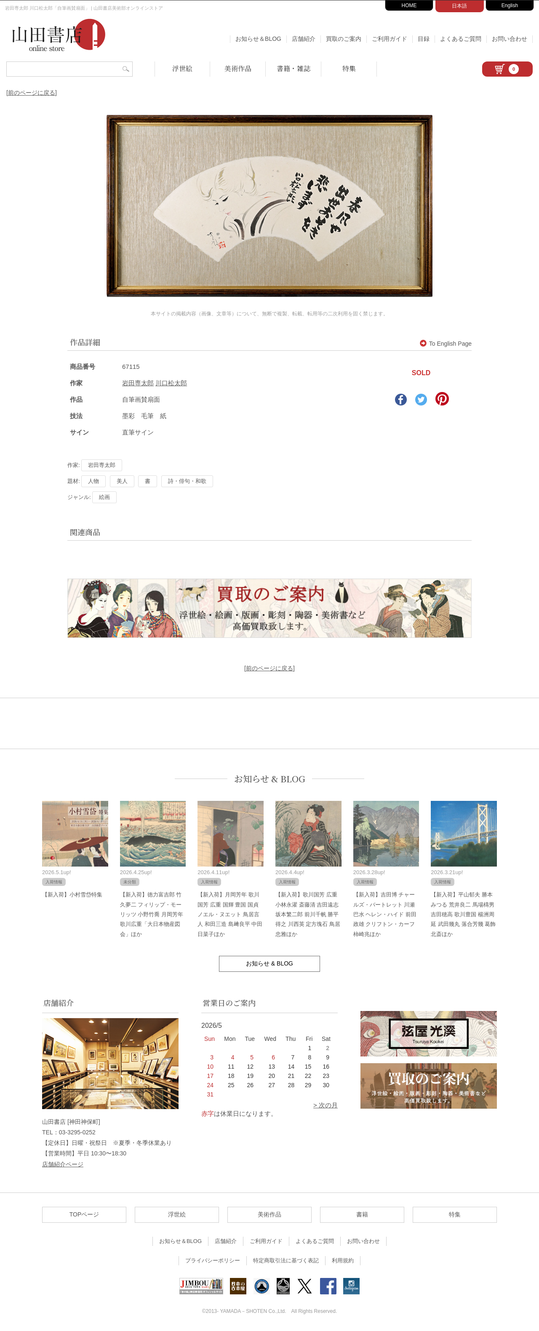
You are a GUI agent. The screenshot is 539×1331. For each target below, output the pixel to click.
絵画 (104, 497)
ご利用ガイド (389, 38)
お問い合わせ (509, 38)
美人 (122, 481)
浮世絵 (182, 68)
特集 (349, 68)
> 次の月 (325, 1105)
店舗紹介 (303, 38)
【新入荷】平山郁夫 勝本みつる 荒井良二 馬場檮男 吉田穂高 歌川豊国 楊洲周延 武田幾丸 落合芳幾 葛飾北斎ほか (463, 914)
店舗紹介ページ (62, 1164)
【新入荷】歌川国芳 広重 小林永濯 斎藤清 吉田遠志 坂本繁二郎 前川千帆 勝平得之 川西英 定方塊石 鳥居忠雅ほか (307, 914)
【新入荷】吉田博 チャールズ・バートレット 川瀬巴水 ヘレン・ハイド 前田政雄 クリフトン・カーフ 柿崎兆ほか (384, 914)
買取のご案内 (343, 38)
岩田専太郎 (138, 383)
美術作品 (237, 68)
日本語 (459, 6)
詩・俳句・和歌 (187, 481)
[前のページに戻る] (31, 92)
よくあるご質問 (460, 38)
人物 (93, 481)
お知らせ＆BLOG (258, 38)
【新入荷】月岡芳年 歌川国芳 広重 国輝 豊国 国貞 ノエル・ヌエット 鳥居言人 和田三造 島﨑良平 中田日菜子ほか (229, 914)
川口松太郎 (171, 383)
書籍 (362, 1214)
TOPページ (84, 1214)
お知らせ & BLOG (269, 778)
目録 (424, 38)
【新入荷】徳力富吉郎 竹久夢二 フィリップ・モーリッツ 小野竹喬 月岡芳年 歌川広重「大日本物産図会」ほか (151, 914)
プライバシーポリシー (212, 1260)
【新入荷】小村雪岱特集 (72, 894)
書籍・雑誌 (293, 68)
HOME (409, 5)
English (510, 5)
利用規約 (343, 1260)
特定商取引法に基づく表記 (286, 1260)
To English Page (446, 343)
